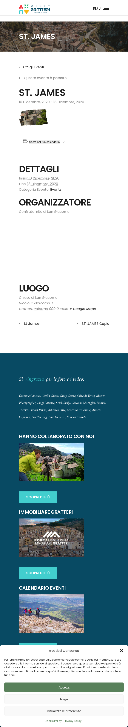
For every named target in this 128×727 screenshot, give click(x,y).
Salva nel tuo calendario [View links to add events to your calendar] (44, 142)
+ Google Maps (82, 308)
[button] (121, 651)
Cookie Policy (53, 721)
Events (56, 189)
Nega (64, 699)
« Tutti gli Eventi (31, 67)
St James (32, 323)
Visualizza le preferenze (64, 711)
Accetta (64, 687)
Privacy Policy (73, 721)
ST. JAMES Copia (95, 323)
